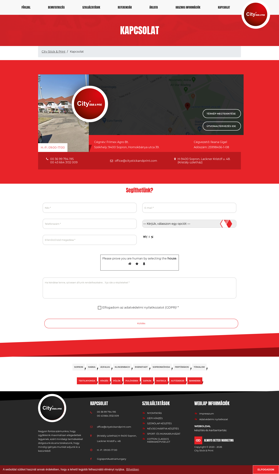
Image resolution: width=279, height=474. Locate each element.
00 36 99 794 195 (62, 159)
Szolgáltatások (91, 7)
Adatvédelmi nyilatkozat (213, 419)
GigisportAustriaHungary (111, 458)
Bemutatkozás (56, 7)
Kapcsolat (224, 7)
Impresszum (206, 413)
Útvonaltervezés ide (221, 126)
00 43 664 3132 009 (64, 162)
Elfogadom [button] (266, 469)
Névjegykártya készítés (163, 428)
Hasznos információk (188, 7)
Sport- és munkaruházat (163, 433)
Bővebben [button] (132, 469)
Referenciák (125, 7)
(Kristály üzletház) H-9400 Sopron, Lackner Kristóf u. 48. (117, 438)
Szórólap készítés (159, 423)
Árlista (153, 7)
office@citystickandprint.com (136, 160)
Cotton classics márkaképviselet (158, 440)
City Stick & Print (53, 51)
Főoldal (26, 7)
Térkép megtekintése (221, 113)
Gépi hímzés (155, 418)
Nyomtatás (154, 413)
